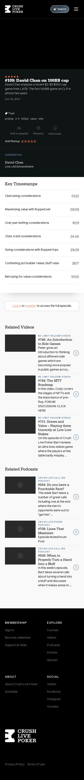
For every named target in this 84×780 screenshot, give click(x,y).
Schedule (11, 691)
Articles (52, 652)
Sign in (9, 630)
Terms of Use (36, 764)
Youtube (52, 706)
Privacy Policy (15, 764)
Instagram (54, 699)
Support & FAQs (16, 645)
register (30, 306)
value (33, 119)
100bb (25, 119)
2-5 (17, 119)
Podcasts (53, 645)
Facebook (54, 691)
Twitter (51, 684)
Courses (52, 630)
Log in (17, 306)
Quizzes (52, 660)
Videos (51, 637)
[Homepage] (14, 9)
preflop (9, 119)
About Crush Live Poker (21, 684)
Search (59, 9)
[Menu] (76, 9)
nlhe (40, 119)
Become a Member (18, 637)
